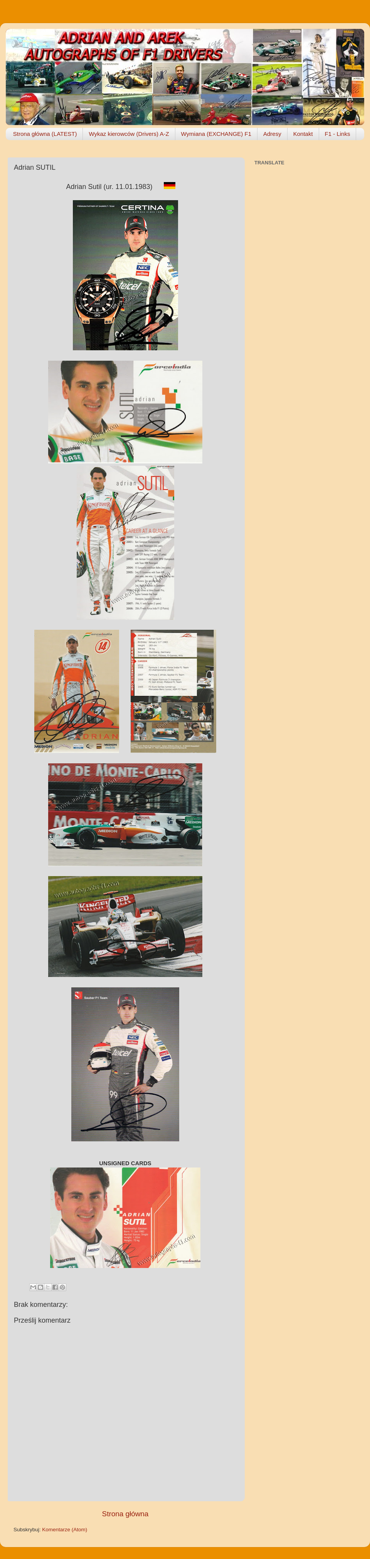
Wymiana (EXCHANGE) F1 (216, 133)
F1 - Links (337, 133)
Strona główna (125, 1514)
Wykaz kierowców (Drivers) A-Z (129, 133)
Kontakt (303, 133)
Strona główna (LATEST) (45, 133)
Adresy (272, 133)
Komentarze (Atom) (64, 1529)
